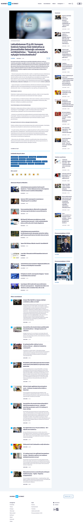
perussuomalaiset (15, 166)
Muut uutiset (12, 513)
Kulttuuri (12, 515)
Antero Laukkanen (37, 161)
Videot (54, 3)
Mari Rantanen (14, 163)
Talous (11, 507)
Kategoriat (61, 3)
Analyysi (11, 509)
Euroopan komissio (23, 163)
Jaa (48, 58)
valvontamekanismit (23, 157)
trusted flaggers (32, 157)
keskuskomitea (14, 157)
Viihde (11, 521)
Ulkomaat (12, 511)
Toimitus (33, 509)
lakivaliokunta (22, 159)
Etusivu (40, 3)
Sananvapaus (31, 163)
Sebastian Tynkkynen (39, 163)
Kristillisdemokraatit (31, 159)
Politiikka (13, 58)
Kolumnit (12, 519)
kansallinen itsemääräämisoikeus (18, 161)
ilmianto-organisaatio (41, 157)
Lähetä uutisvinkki (35, 511)
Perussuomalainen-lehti (36, 513)
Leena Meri (44, 161)
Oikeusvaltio (29, 161)
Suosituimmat (47, 3)
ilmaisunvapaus (14, 159)
